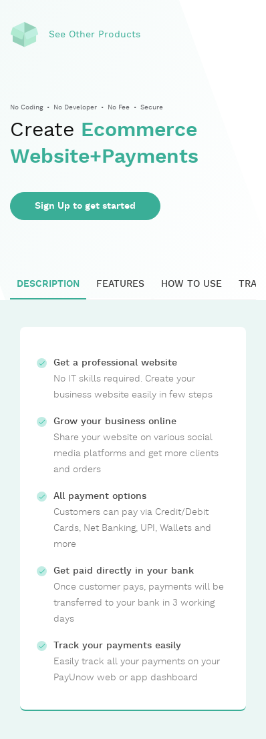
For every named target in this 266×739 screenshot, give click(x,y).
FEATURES (120, 284)
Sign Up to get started (85, 206)
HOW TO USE (191, 284)
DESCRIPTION (48, 284)
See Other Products (94, 35)
